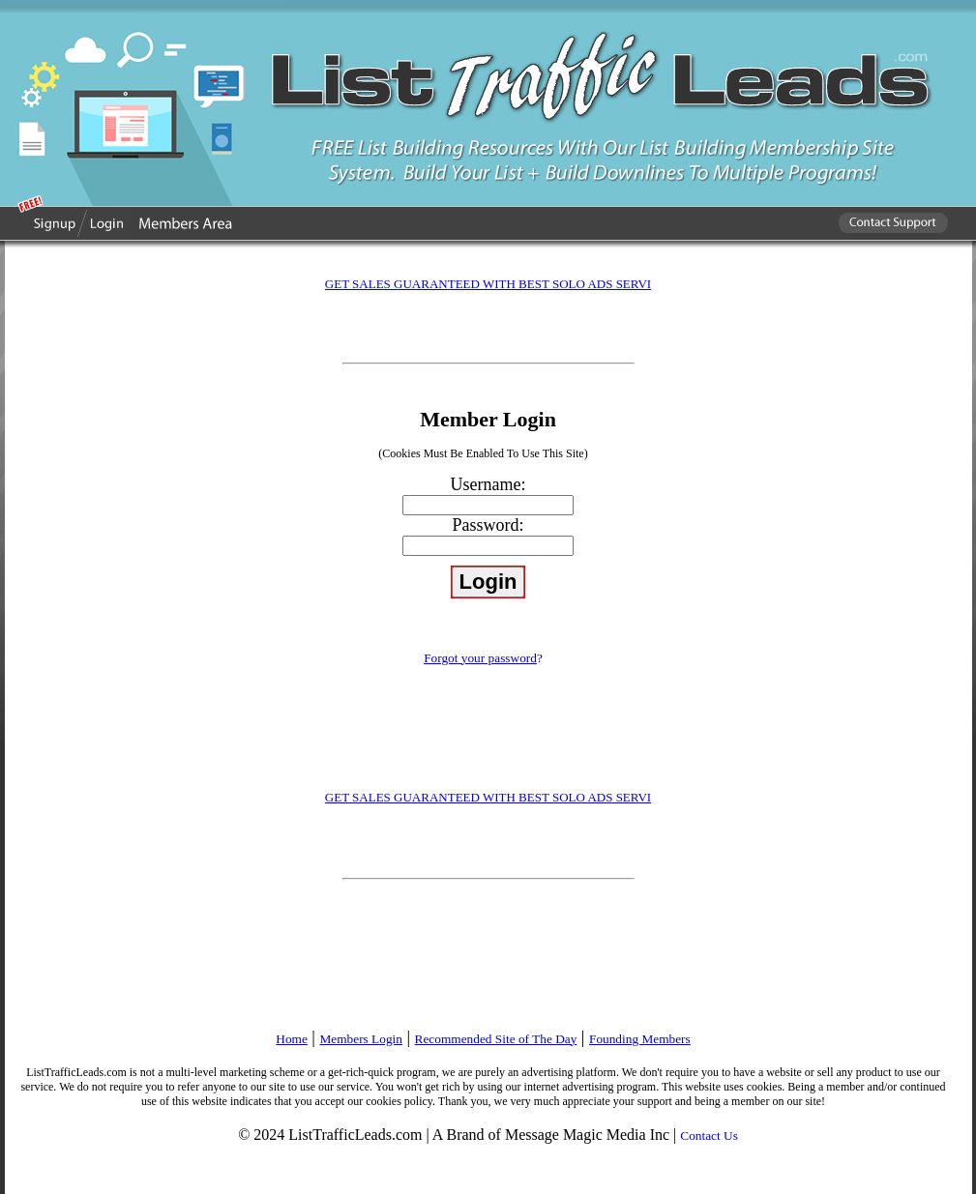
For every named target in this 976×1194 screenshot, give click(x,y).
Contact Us (709, 1135)
